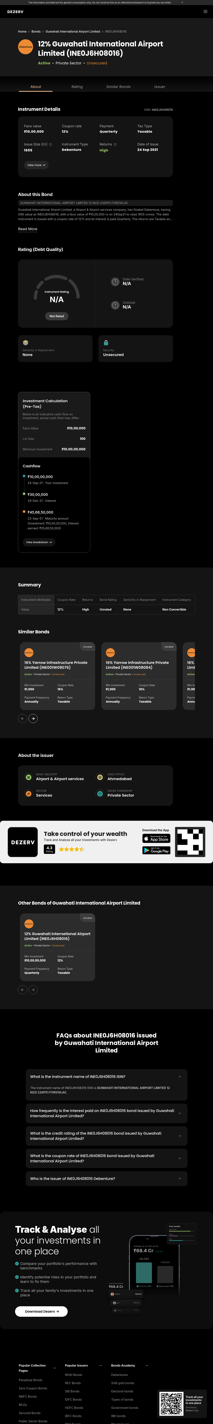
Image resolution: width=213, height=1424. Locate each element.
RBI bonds (118, 1415)
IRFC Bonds (73, 1415)
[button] (37, 1367)
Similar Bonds (118, 86)
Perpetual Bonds (30, 1379)
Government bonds (125, 1407)
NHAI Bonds (73, 1374)
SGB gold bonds (122, 1382)
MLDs (23, 1404)
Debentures (119, 1374)
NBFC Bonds (28, 1395)
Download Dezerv (42, 1310)
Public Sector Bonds (33, 1420)
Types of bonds (122, 1398)
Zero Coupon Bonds (33, 1387)
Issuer (159, 86)
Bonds (36, 31)
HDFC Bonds (74, 1407)
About (35, 86)
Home (22, 31)
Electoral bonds (122, 1390)
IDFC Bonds (73, 1398)
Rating (77, 86)
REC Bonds (73, 1382)
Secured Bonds (29, 1412)
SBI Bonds (72, 1390)
